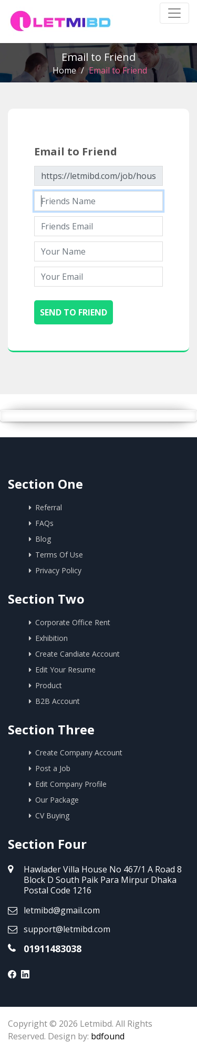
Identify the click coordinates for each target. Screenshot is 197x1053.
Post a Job (52, 768)
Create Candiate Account (77, 654)
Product (48, 685)
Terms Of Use (59, 555)
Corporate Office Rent (72, 622)
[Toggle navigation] (174, 13)
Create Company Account (78, 752)
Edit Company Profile (71, 784)
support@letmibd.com (67, 929)
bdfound (108, 1036)
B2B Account (57, 701)
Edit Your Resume (65, 670)
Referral (48, 507)
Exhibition (51, 638)
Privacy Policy (58, 570)
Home (64, 70)
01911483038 (52, 948)
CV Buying (52, 815)
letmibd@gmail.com (62, 910)
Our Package (57, 800)
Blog (43, 539)
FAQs (44, 523)
